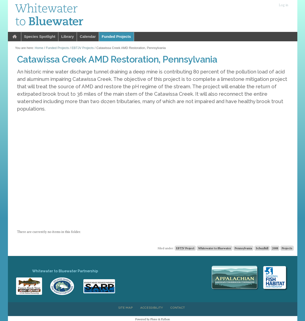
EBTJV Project (185, 248)
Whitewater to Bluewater (214, 248)
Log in (283, 5)
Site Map (125, 307)
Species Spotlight (39, 36)
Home (14, 36)
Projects (287, 248)
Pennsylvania (243, 248)
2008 (275, 248)
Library (67, 36)
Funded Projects (116, 36)
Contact (177, 307)
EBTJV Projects (82, 48)
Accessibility (151, 307)
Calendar (88, 36)
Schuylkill (262, 248)
